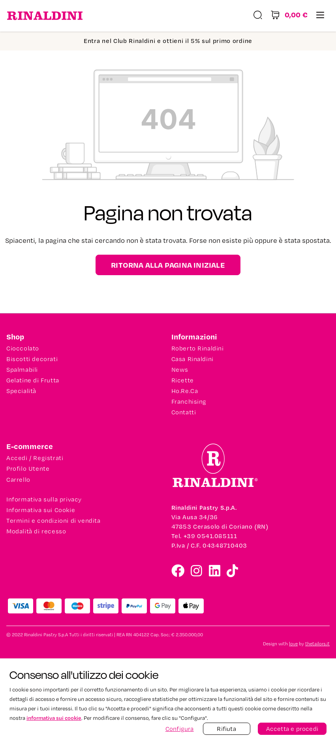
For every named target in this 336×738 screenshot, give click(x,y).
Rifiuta (226, 728)
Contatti (183, 412)
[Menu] (320, 15)
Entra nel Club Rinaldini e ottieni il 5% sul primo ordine (168, 41)
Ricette (182, 380)
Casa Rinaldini (192, 359)
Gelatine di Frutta (32, 380)
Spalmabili (22, 369)
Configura (179, 728)
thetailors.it (317, 644)
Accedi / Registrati (34, 458)
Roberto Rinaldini (197, 348)
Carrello (18, 479)
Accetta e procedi (292, 728)
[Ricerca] (257, 15)
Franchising (189, 401)
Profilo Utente (27, 468)
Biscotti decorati (32, 359)
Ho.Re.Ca (184, 391)
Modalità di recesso (36, 531)
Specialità (21, 391)
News (179, 369)
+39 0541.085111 (210, 536)
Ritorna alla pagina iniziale (168, 265)
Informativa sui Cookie (40, 510)
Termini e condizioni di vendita (53, 520)
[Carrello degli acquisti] (289, 15)
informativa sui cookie (53, 717)
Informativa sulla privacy (44, 499)
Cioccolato (22, 348)
